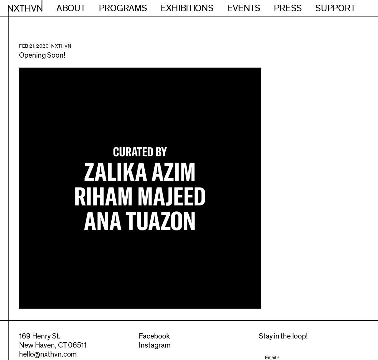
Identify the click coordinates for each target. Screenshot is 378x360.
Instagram (155, 345)
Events (243, 8)
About (70, 8)
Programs (123, 8)
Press (288, 8)
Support (335, 8)
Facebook (154, 336)
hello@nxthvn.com (48, 354)
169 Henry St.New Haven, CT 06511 (53, 341)
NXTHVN (25, 8)
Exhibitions (187, 8)
